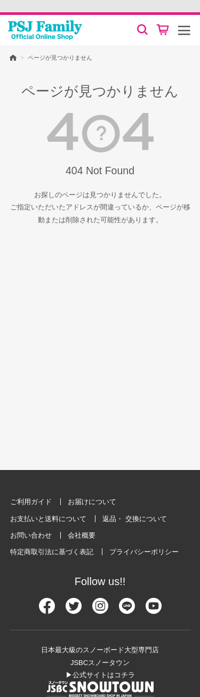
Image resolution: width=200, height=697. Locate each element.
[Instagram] (100, 610)
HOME (13, 57)
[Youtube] (154, 610)
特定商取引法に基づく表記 (51, 552)
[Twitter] (74, 610)
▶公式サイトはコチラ (100, 675)
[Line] (127, 610)
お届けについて (92, 502)
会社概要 (81, 535)
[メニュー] (184, 29)
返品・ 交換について (134, 519)
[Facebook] (47, 610)
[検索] (142, 29)
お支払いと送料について (48, 519)
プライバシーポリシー (144, 552)
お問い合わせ (31, 535)
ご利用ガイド (31, 502)
